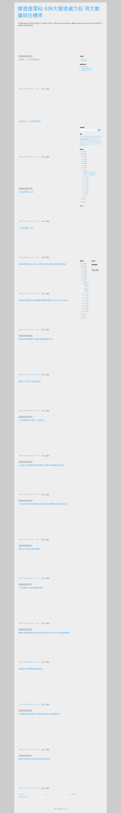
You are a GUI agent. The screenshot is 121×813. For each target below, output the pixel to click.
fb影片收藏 (93, 142)
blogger (99, 139)
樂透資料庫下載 (84, 66)
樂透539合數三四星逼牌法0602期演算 (34, 759)
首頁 (47, 794)
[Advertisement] (34, 40)
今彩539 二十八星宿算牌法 (30, 121)
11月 (84, 159)
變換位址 (96, 139)
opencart (99, 144)
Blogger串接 (82, 141)
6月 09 (85, 187)
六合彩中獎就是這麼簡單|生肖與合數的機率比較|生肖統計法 (43, 504)
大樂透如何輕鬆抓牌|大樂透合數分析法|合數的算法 (39, 714)
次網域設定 (90, 136)
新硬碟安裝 (88, 137)
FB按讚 (89, 142)
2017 (82, 155)
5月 (83, 197)
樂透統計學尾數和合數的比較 (31, 669)
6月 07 (85, 191)
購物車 (89, 139)
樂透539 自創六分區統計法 (30, 381)
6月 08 (85, 189)
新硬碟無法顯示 (94, 137)
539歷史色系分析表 (85, 70)
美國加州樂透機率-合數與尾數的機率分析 (36, 339)
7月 (83, 167)
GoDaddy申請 (89, 144)
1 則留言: (37, 539)
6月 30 (85, 171)
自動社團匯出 (95, 136)
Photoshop (82, 145)
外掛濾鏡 (86, 136)
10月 (84, 161)
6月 (83, 169)
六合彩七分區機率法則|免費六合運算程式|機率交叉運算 (41, 465)
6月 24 (85, 179)
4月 (83, 199)
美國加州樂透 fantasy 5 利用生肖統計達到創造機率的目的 (42, 264)
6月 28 (85, 177)
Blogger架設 (87, 141)
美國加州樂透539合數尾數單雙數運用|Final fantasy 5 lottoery (44, 300)
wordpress (86, 145)
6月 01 (85, 195)
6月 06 (85, 193)
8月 (83, 165)
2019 (82, 151)
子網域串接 (82, 136)
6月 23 (85, 181)
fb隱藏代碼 (98, 142)
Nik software (94, 144)
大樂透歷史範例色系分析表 (87, 68)
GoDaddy (82, 144)
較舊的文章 (73, 794)
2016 (82, 202)
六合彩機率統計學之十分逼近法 (32, 420)
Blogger (65, 809)
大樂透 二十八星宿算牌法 (29, 60)
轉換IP (92, 139)
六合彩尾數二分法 (26, 192)
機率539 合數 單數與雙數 (29, 549)
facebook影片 (97, 141)
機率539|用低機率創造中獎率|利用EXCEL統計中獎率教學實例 (44, 633)
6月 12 (85, 185)
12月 (84, 157)
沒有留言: (37, 88)
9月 (83, 163)
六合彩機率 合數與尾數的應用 (31, 588)
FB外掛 (85, 142)
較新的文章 (21, 794)
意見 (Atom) (24, 796)
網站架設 (84, 139)
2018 (82, 153)
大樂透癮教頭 (84, 60)
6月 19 (85, 183)
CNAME (92, 141)
